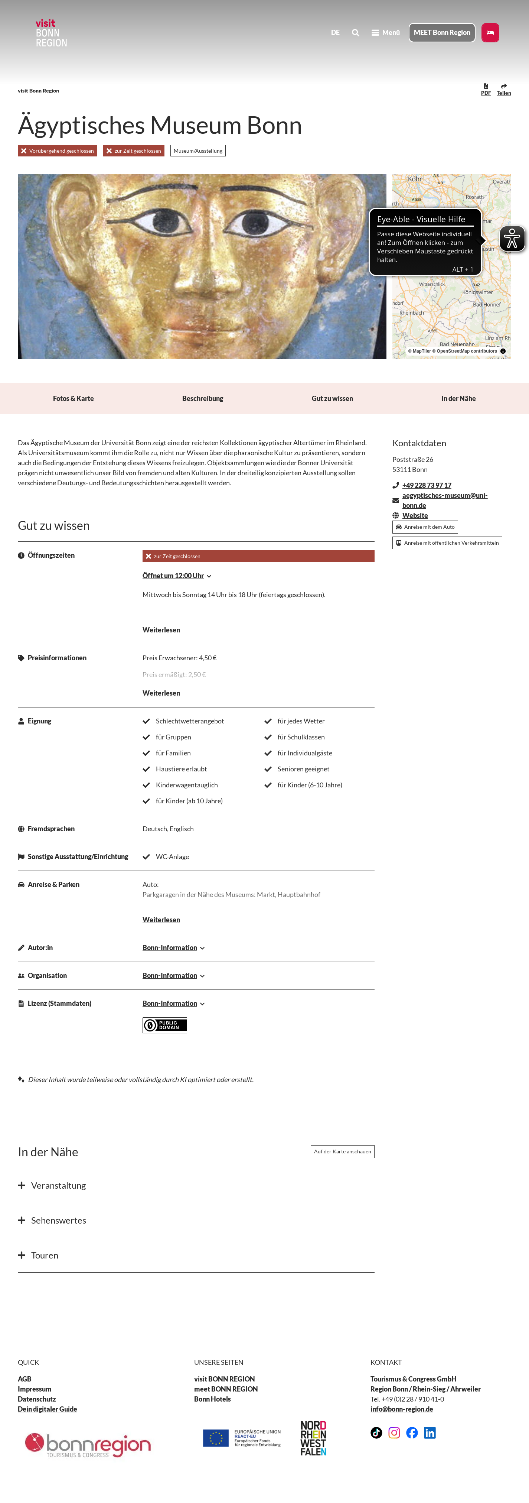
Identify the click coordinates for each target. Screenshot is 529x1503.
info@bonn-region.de (401, 1409)
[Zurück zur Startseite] (50, 33)
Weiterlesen (161, 630)
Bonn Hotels (212, 1399)
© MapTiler (419, 351)
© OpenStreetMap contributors (464, 351)
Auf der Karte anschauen (342, 1152)
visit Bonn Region (38, 90)
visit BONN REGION (225, 1379)
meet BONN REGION (226, 1389)
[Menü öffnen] (385, 32)
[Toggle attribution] (503, 351)
